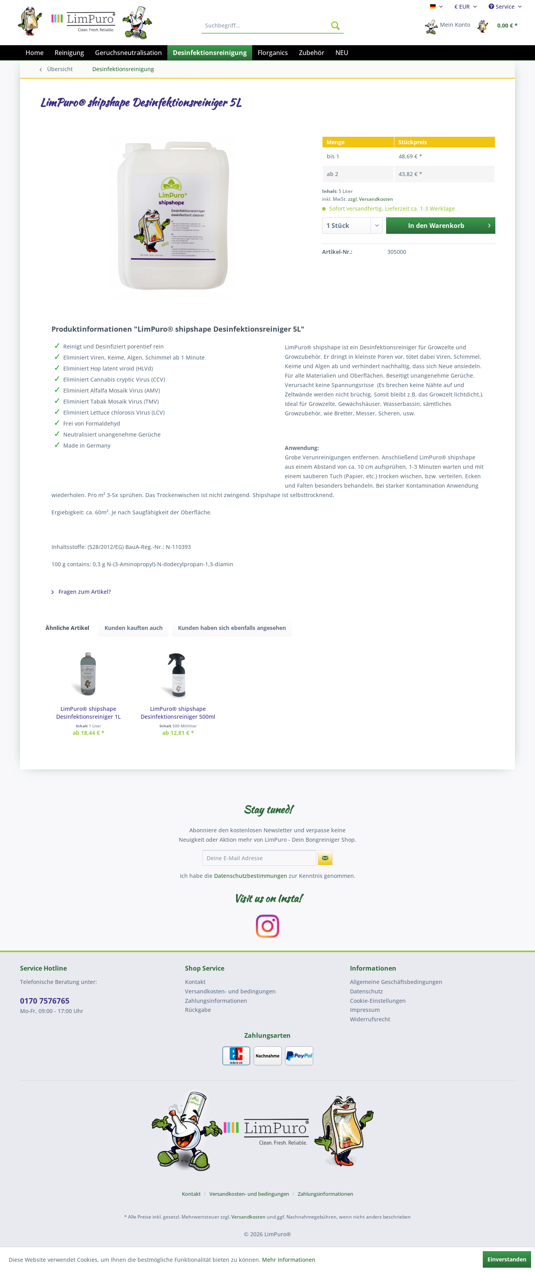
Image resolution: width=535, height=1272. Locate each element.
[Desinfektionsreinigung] (209, 52)
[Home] (34, 52)
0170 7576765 (45, 1001)
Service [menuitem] (502, 6)
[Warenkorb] (500, 25)
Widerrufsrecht (370, 1019)
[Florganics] (272, 52)
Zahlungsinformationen (216, 1000)
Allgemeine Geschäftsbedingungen (396, 982)
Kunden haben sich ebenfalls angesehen (232, 627)
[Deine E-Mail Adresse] (259, 858)
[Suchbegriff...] (273, 25)
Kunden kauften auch (133, 627)
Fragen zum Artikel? (81, 591)
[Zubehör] (311, 52)
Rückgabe (198, 1009)
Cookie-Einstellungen (378, 1000)
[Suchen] (335, 25)
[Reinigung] (69, 52)
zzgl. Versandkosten (370, 199)
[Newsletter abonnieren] (325, 857)
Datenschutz (366, 991)
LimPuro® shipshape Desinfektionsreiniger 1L (88, 712)
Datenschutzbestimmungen (250, 875)
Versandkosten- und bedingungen (230, 991)
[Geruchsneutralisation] (128, 52)
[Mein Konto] (450, 25)
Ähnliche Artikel (67, 627)
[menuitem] (436, 6)
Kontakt (195, 982)
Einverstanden (506, 1259)
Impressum (365, 1009)
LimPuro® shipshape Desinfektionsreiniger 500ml (178, 712)
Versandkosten (248, 1216)
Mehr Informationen (288, 1259)
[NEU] (342, 52)
